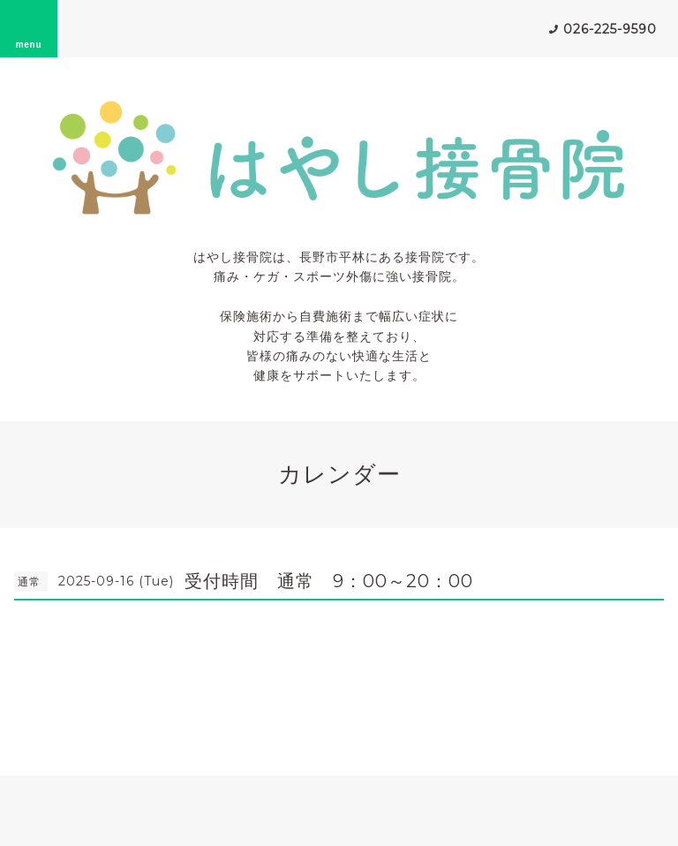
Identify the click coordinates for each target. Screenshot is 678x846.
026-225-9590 (610, 29)
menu (29, 28)
